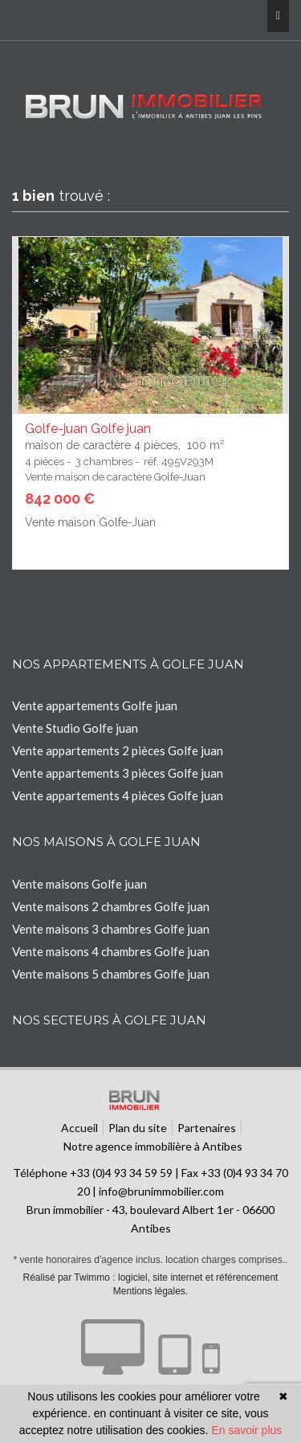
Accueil (79, 1127)
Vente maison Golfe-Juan (90, 522)
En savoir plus (246, 1430)
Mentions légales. (150, 1291)
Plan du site (137, 1127)
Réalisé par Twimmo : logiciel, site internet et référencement (151, 1277)
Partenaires (206, 1127)
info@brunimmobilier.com (161, 1191)
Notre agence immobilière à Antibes (152, 1146)
